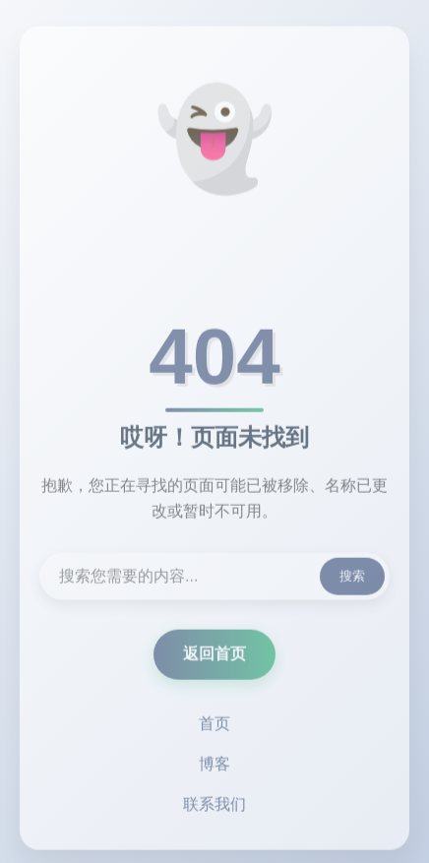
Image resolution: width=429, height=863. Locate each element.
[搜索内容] (214, 578)
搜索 (352, 578)
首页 (214, 725)
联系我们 (214, 806)
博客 (214, 766)
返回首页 (214, 655)
